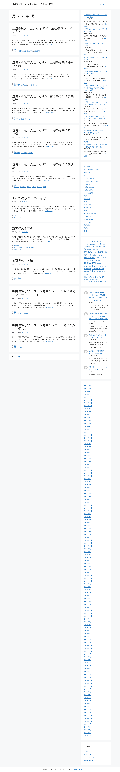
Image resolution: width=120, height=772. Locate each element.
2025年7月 (87, 415)
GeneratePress (78, 769)
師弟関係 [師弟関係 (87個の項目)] (102, 251)
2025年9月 (87, 409)
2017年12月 (88, 680)
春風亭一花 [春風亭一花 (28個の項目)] (99, 258)
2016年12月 (88, 715)
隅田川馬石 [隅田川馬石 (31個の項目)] (103, 281)
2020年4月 (87, 598)
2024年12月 (88, 435)
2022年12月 (88, 505)
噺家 (85, 196)
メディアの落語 (89, 178)
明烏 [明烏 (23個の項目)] (102, 255)
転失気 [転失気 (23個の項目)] (96, 279)
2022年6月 (87, 523)
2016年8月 (87, 727)
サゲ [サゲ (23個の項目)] (103, 242)
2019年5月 (87, 631)
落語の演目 (87, 225)
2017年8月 (87, 692)
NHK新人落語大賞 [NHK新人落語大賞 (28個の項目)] (96, 242)
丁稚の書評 (87, 184)
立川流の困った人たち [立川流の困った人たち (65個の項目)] (94, 276)
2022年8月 (87, 517)
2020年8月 (87, 587)
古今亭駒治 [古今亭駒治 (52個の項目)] (88, 252)
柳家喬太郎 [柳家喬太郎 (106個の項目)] (90, 263)
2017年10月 (88, 686)
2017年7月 (87, 695)
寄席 (85, 202)
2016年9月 (87, 724)
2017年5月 (87, 701)
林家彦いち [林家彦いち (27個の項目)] (91, 260)
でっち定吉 (97, 300)
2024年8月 (87, 447)
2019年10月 (88, 616)
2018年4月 (87, 669)
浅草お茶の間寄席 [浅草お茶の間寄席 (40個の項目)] (98, 269)
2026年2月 (87, 394)
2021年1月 (87, 572)
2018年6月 (87, 663)
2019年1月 (87, 642)
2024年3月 (87, 461)
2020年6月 (87, 593)
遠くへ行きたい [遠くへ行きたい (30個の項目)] (88, 281)
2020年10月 (88, 581)
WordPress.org (89, 760)
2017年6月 (87, 698)
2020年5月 (87, 596)
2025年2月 (87, 429)
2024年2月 (87, 464)
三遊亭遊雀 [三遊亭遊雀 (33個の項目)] (94, 247)
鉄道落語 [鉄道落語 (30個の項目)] (96, 281)
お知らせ (87, 173)
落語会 (86, 228)
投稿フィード (88, 755)
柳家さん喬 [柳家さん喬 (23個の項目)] (97, 260)
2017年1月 (87, 712)
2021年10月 (88, 546)
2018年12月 (88, 645)
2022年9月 (87, 514)
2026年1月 (87, 397)
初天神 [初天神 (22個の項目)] (97, 249)
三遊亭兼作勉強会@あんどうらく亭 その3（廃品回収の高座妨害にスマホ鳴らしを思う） (96, 88)
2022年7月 (87, 520)
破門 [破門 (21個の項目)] (95, 271)
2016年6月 (87, 733)
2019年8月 (87, 622)
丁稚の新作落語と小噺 (91, 181)
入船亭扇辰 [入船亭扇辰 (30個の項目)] (102, 247)
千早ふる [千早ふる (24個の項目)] (102, 249)
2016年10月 (88, 721)
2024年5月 (87, 455)
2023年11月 (88, 473)
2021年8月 (87, 552)
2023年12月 (88, 470)
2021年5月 (87, 561)
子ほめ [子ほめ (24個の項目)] (95, 252)
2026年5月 (87, 385)
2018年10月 (88, 651)
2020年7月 (87, 590)
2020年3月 (87, 601)
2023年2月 (87, 499)
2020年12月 (88, 575)
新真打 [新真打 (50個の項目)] (86, 255)
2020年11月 (88, 578)
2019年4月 (87, 634)
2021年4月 (87, 563)
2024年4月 (87, 458)
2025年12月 (88, 400)
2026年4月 (87, 388)
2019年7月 (87, 625)
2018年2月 (87, 674)
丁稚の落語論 (88, 190)
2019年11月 (88, 613)
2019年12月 (88, 610)
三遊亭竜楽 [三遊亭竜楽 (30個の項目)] (87, 247)
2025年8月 (87, 412)
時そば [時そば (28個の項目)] (86, 260)
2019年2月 (87, 639)
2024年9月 (87, 444)
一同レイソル (99, 354)
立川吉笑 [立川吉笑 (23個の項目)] (86, 274)
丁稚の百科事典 (89, 187)
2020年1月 (87, 607)
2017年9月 (87, 689)
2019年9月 (87, 619)
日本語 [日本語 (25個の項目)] (98, 255)
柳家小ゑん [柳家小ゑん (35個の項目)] (87, 266)
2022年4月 (87, 528)
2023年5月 (87, 490)
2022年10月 (88, 511)
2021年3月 (87, 566)
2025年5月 (87, 420)
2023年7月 (87, 485)
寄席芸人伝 (87, 208)
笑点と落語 (87, 222)
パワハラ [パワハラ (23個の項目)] (86, 244)
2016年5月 (87, 736)
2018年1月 (87, 677)
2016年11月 (88, 718)
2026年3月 (87, 391)
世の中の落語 (88, 193)
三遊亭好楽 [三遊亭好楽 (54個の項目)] (100, 244)
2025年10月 (88, 406)
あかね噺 (87, 167)
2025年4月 (87, 423)
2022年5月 (87, 526)
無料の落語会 (88, 219)
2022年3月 (87, 531)
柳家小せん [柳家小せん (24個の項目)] (99, 263)
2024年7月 (87, 450)
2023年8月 (87, 482)
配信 (85, 231)
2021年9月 (87, 549)
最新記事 (103, 4)
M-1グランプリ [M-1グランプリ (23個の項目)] (87, 242)
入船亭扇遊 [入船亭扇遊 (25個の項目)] (87, 249)
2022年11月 (88, 508)
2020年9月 (87, 584)
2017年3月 (87, 707)
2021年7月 (87, 555)
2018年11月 (88, 648)
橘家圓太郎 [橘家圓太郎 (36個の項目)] (87, 269)
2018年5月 (87, 666)
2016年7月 (87, 730)
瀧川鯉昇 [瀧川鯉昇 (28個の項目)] (86, 271)
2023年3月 (87, 496)
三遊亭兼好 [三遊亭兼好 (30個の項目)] (92, 244)
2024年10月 (88, 441)
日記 (85, 210)
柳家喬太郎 (87, 216)
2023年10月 (88, 476)
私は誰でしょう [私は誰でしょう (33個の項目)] (102, 272)
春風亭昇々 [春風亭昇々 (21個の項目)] (104, 257)
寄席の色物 (87, 205)
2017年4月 (87, 704)
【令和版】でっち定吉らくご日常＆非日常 (32, 4)
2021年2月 (87, 569)
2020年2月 (87, 604)
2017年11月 (88, 683)
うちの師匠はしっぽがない (92, 170)
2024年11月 (88, 438)
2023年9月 (87, 479)
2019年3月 (87, 636)
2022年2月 (87, 534)
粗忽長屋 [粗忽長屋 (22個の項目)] (92, 279)
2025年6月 (87, 417)
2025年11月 (88, 403)
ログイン (87, 752)
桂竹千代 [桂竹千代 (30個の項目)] (104, 266)
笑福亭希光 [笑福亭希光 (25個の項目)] (87, 279)
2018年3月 (87, 671)
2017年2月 (87, 709)
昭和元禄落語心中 (90, 213)
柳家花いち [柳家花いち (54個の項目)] (96, 266)
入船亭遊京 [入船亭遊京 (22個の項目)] (92, 249)
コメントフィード (90, 757)
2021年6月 (87, 558)
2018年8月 (87, 657)
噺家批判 (87, 199)
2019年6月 (87, 628)
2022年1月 (87, 537)
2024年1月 (87, 467)
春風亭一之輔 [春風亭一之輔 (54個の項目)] (89, 257)
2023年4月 (87, 493)
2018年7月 (87, 660)
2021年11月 (88, 543)
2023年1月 (87, 502)
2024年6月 (87, 453)
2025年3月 (87, 426)
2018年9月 (87, 654)
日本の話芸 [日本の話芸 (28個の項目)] (93, 255)
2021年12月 (88, 540)
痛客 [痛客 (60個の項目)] (92, 271)
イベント (87, 175)
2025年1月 (87, 432)
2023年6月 (87, 488)
